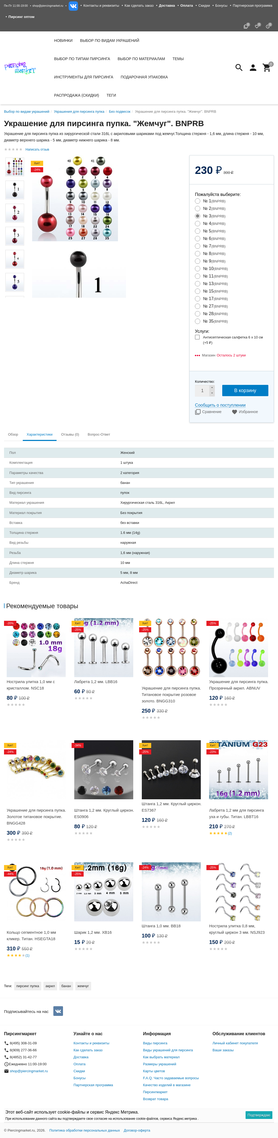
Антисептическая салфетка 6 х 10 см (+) (233, 340)
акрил (50, 986)
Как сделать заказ (139, 5)
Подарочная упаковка (144, 77)
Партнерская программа (252, 5)
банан (66, 986)
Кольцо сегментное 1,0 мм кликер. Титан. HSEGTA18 (31, 935)
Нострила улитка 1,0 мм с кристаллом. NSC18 (31, 684)
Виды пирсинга (155, 1043)
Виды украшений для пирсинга (168, 1050)
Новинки (63, 40)
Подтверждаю (259, 1115)
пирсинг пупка (27, 986)
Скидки (204, 5)
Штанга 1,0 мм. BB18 (161, 926)
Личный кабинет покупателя (235, 1043)
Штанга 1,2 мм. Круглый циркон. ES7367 (172, 806)
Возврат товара (155, 1099)
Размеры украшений (159, 1064)
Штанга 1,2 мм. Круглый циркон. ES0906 (104, 813)
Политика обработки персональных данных (84, 1130)
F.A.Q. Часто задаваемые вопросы (171, 1078)
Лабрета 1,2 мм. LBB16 (95, 681)
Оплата (79, 1064)
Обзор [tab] (13, 434)
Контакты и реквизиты (101, 5)
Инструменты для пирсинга (83, 77)
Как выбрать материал (161, 1057)
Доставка (80, 1057)
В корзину (245, 390)
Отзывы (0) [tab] (70, 434)
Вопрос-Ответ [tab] (99, 434)
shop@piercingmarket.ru (47, 5)
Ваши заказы (223, 1050)
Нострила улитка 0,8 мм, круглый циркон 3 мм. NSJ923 (237, 929)
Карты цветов (154, 1071)
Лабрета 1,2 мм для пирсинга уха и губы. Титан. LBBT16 (236, 813)
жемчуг (83, 986)
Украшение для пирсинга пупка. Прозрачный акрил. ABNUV (238, 684)
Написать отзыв (37, 149)
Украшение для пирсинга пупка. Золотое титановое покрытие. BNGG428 (36, 816)
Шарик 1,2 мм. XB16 (93, 932)
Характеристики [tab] (40, 434)
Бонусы (221, 5)
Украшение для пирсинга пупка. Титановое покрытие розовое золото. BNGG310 (171, 694)
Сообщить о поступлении (220, 405)
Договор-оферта (137, 1130)
